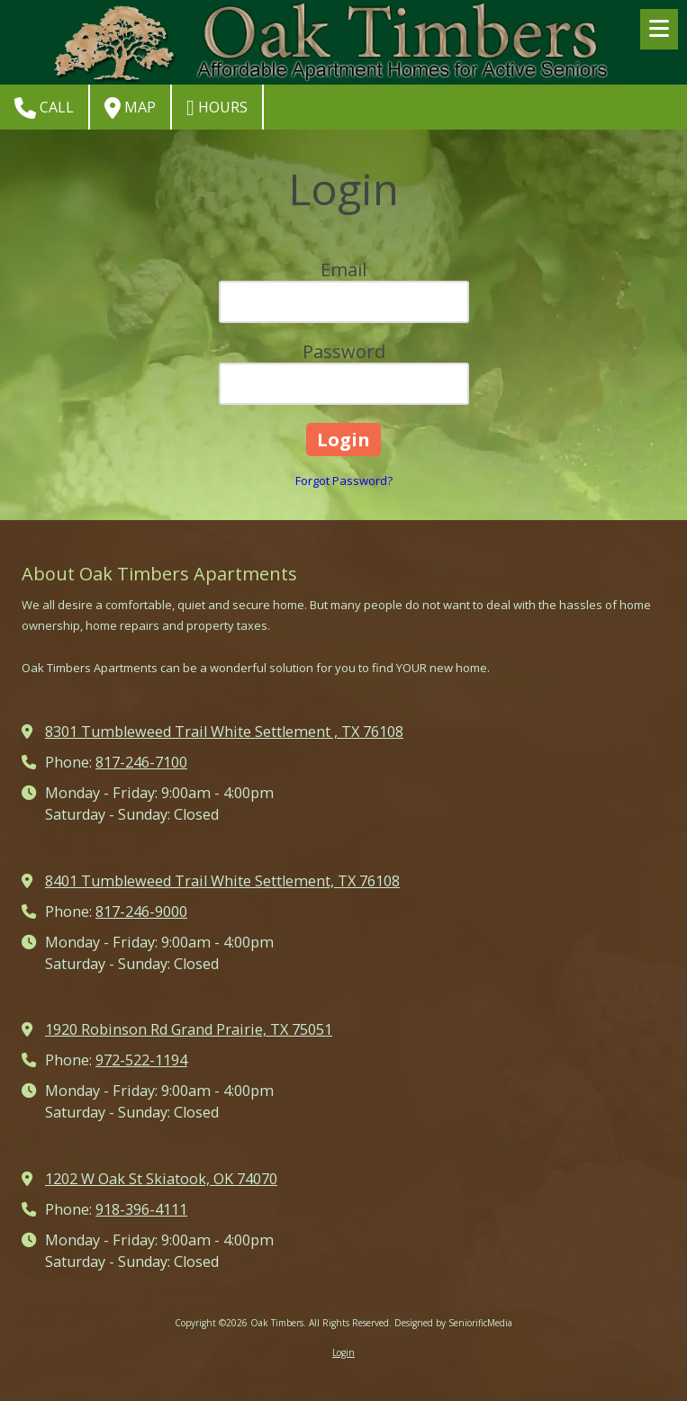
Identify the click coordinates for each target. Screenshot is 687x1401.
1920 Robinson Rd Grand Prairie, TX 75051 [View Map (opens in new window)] (188, 1029)
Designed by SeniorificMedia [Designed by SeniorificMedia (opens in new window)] (453, 1322)
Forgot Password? (344, 480)
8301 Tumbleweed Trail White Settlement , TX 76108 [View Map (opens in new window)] (224, 731)
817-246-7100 (141, 762)
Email (343, 269)
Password (344, 351)
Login (343, 1352)
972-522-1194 (141, 1060)
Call (44, 108)
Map (130, 108)
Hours (217, 108)
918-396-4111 (141, 1209)
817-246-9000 (141, 911)
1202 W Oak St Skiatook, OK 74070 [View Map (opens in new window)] (161, 1179)
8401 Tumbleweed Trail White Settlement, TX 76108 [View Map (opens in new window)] (222, 881)
